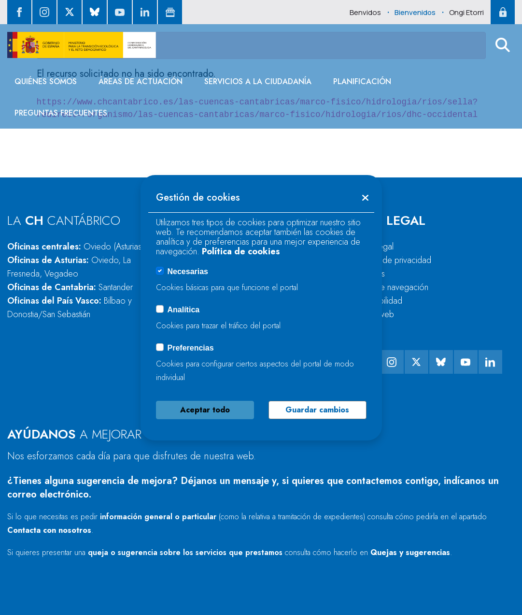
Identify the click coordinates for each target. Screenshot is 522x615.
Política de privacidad (393, 260)
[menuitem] (45, 81)
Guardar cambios (317, 409)
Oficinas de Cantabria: (70, 287)
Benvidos (365, 12)
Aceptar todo (205, 409)
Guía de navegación (391, 287)
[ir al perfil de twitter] (69, 12)
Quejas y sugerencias (410, 552)
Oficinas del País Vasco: (69, 307)
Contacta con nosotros (49, 530)
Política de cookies (241, 251)
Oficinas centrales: (75, 246)
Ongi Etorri (466, 12)
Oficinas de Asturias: (69, 267)
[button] (503, 45)
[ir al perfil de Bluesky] (95, 12)
